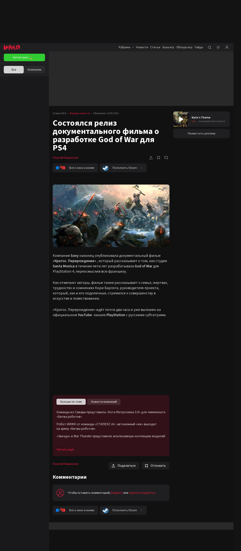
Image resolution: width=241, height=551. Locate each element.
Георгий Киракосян (65, 158)
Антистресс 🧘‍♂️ (23, 57)
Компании (34, 70)
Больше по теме (71, 402)
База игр (168, 47)
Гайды (199, 47)
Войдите (117, 493)
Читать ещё (65, 449)
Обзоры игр (184, 47)
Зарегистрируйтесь (142, 493)
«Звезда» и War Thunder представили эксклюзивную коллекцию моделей (110, 436)
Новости (142, 47)
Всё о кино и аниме (75, 168)
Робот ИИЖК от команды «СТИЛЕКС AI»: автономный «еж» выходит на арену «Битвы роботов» (106, 426)
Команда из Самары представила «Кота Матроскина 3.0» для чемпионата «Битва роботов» (110, 414)
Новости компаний (104, 402)
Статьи (155, 47)
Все (13, 70)
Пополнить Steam (120, 168)
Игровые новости (79, 113)
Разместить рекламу (201, 133)
